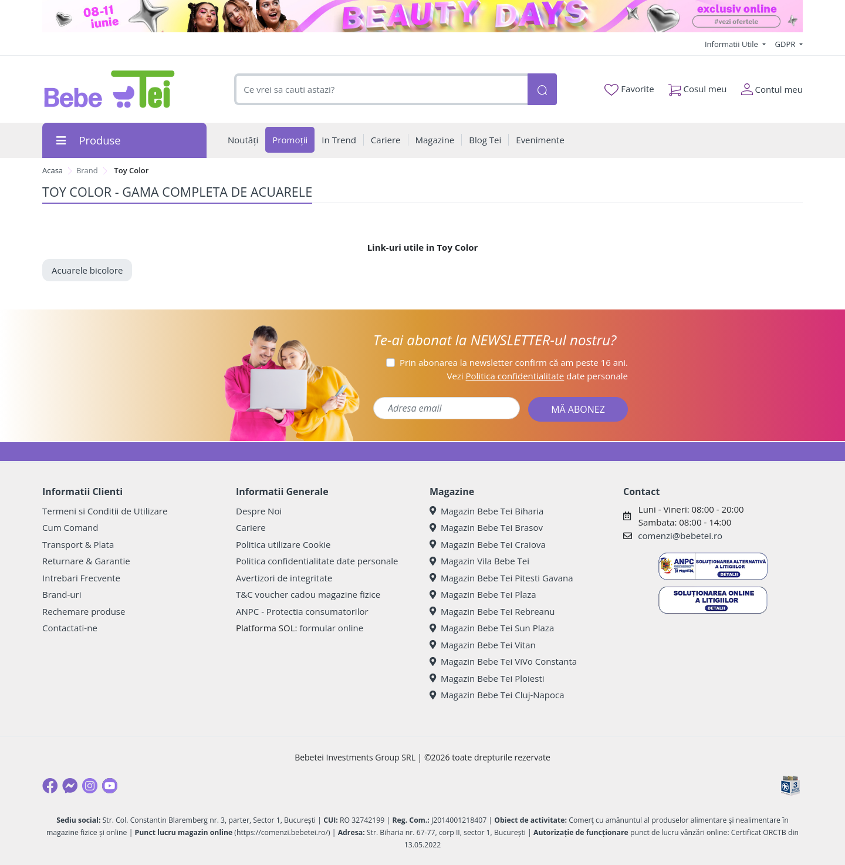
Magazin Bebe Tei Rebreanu (492, 611)
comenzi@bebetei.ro (680, 535)
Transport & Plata (78, 544)
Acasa (52, 170)
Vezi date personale (537, 376)
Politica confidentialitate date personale (317, 561)
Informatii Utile (732, 44)
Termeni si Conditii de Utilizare (104, 511)
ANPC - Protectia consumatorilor (302, 611)
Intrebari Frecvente (81, 578)
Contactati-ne (69, 628)
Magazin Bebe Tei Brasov (486, 527)
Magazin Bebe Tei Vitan (483, 645)
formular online (331, 628)
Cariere (251, 527)
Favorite (629, 89)
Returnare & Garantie (86, 561)
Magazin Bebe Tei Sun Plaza (492, 628)
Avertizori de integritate (284, 578)
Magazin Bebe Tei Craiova (488, 544)
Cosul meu (697, 87)
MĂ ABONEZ (578, 409)
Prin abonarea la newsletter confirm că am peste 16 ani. (514, 362)
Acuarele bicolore (87, 270)
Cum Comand (70, 527)
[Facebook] (50, 785)
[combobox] (381, 89)
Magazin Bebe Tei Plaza (483, 594)
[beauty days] (422, 16)
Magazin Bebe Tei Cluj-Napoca (497, 695)
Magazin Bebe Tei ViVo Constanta (503, 661)
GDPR (786, 44)
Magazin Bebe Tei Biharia (486, 511)
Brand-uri (61, 594)
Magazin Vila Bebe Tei (479, 561)
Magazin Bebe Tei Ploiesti (487, 678)
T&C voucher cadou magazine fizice (308, 594)
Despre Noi (259, 511)
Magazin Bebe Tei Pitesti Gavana (501, 578)
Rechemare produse (83, 611)
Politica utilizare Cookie (283, 544)
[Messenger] (69, 785)
